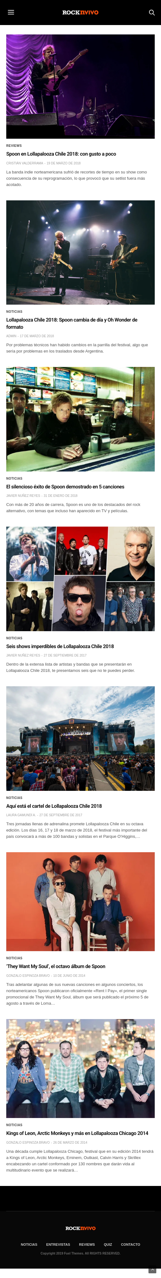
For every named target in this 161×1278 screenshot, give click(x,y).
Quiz (108, 1244)
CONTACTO (130, 1244)
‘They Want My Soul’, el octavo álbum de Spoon (55, 966)
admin (11, 336)
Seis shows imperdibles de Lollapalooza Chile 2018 (60, 646)
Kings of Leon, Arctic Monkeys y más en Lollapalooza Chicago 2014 (77, 1133)
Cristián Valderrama (24, 163)
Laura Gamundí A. (21, 815)
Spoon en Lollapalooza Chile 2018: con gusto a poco (61, 154)
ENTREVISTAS (58, 1244)
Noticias (14, 311)
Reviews (14, 145)
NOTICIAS (29, 1244)
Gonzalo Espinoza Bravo (28, 975)
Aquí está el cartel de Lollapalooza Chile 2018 (54, 806)
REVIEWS (87, 1244)
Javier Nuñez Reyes (23, 495)
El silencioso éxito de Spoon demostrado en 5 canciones (65, 487)
